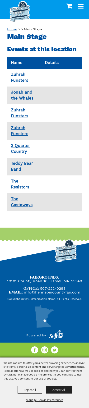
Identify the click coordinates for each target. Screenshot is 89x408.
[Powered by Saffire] (56, 335)
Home (12, 29)
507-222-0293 (53, 288)
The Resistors (20, 184)
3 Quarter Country (20, 148)
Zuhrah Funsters (19, 77)
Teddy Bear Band (22, 166)
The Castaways (22, 202)
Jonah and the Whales (22, 95)
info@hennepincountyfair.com (52, 292)
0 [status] (69, 6)
